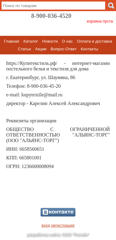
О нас (67, 41)
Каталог (31, 41)
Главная (11, 41)
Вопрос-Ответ (64, 49)
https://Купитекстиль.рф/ (31, 63)
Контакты (89, 49)
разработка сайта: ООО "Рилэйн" (58, 234)
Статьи (24, 49)
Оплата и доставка (94, 41)
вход (45, 225)
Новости (50, 41)
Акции (40, 49)
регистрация (63, 225)
